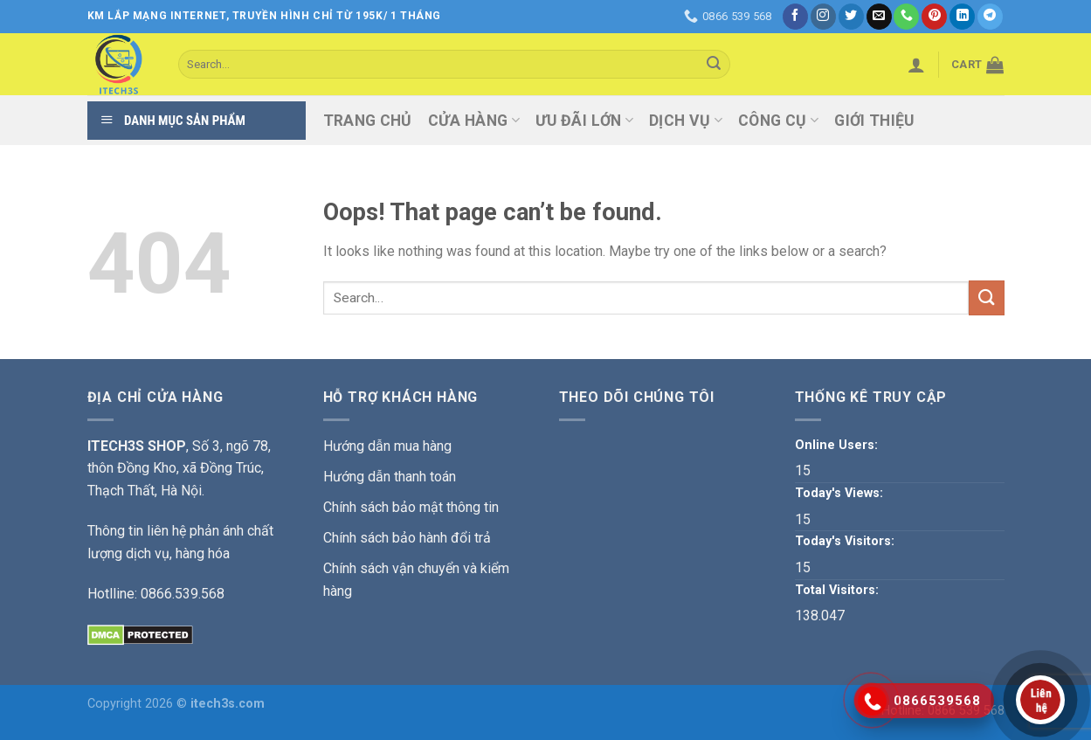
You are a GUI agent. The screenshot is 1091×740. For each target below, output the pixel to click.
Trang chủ (367, 120)
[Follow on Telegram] (990, 16)
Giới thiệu (874, 120)
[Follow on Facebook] (795, 16)
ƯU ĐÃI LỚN (584, 120)
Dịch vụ (685, 120)
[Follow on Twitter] (851, 16)
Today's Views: (841, 493)
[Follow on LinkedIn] (962, 16)
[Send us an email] (879, 16)
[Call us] (906, 16)
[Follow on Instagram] (823, 16)
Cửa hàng (474, 120)
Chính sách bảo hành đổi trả (407, 537)
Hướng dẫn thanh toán (389, 476)
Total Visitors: (838, 590)
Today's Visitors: (846, 541)
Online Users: (838, 445)
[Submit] (713, 65)
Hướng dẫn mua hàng (387, 446)
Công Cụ (778, 120)
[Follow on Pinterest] (934, 16)
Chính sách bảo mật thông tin (411, 507)
